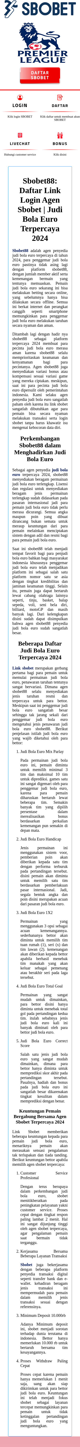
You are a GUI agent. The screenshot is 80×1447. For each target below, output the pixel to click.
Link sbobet (23, 668)
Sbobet (26, 1264)
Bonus (60, 143)
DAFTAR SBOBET (40, 75)
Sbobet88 (20, 250)
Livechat (20, 143)
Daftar (60, 105)
